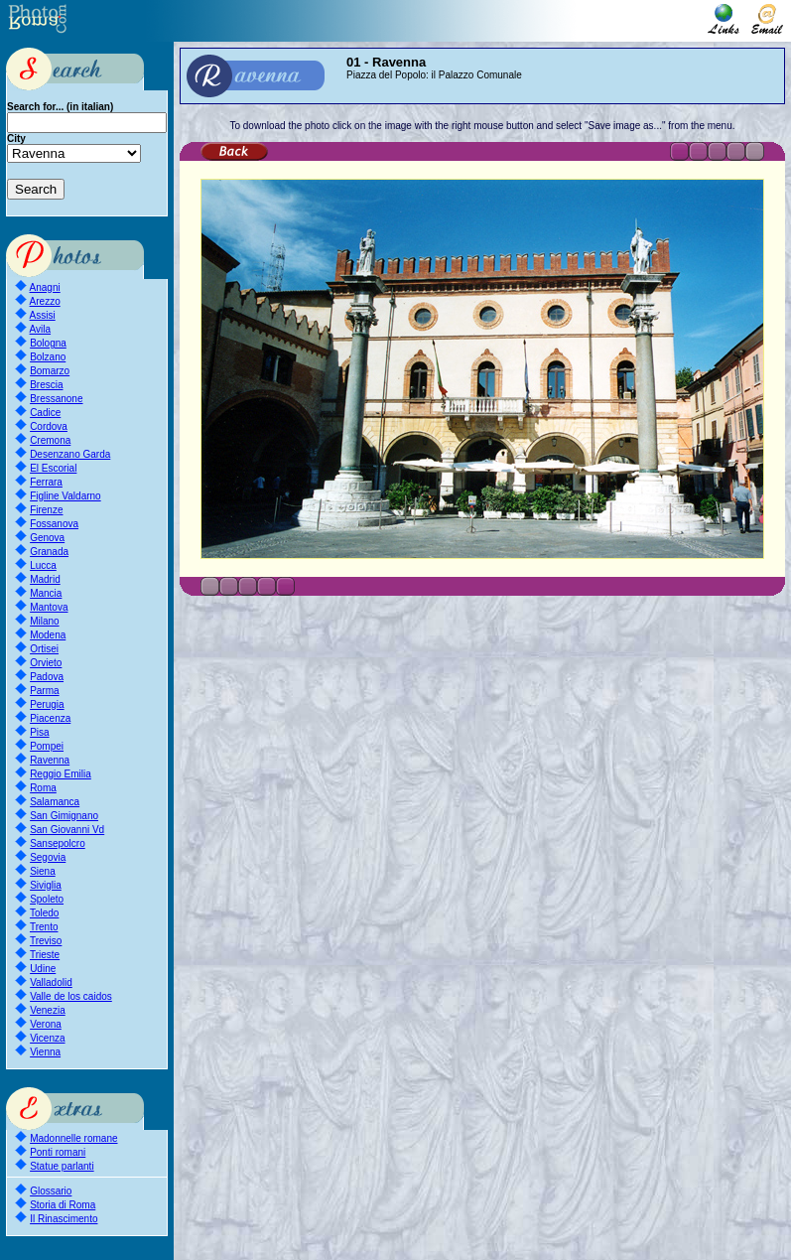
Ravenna (49, 760)
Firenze (46, 509)
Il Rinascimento (63, 1218)
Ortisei (44, 648)
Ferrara (46, 482)
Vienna (45, 1052)
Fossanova (54, 523)
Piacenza (50, 718)
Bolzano (48, 356)
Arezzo (45, 301)
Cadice (45, 412)
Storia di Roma (62, 1204)
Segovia (48, 857)
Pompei (47, 746)
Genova (47, 537)
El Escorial (53, 468)
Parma (44, 690)
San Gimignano (64, 815)
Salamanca (54, 801)
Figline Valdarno (65, 495)
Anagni (45, 287)
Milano (44, 621)
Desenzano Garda (70, 454)
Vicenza (47, 1038)
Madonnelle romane (73, 1138)
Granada (49, 551)
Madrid (45, 579)
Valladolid (51, 982)
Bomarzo (49, 370)
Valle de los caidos (71, 996)
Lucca (43, 565)
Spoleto (47, 899)
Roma (43, 787)
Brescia (46, 384)
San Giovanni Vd (67, 829)
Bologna (48, 343)
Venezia (48, 1010)
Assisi (43, 315)
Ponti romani (57, 1152)
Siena (43, 871)
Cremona (50, 440)
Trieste (45, 954)
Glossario (50, 1191)
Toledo (44, 913)
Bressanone (56, 398)
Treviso (46, 940)
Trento (44, 926)
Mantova (48, 607)
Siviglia (46, 885)
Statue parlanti (62, 1166)
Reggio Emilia (60, 774)
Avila (41, 329)
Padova (47, 676)
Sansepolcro (57, 843)
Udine (43, 968)
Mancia (46, 593)
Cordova (48, 426)
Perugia (47, 704)
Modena (48, 635)
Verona (46, 1024)
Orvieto (46, 662)
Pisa (39, 732)
